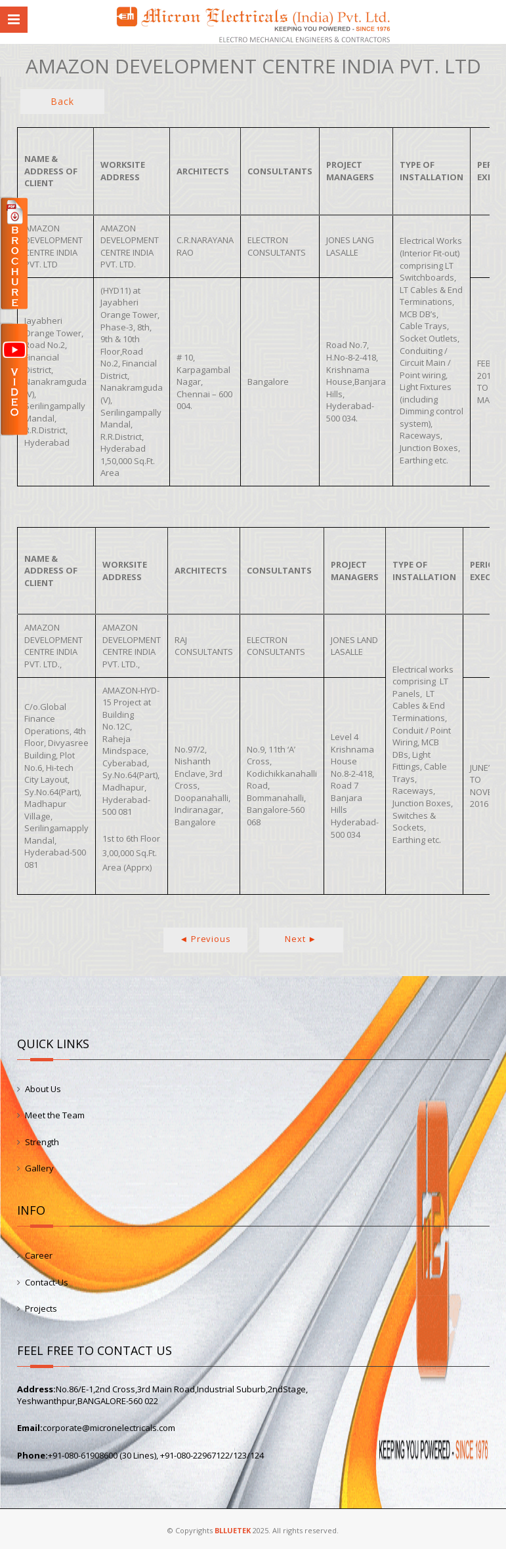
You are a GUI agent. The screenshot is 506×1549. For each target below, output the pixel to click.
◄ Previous (205, 939)
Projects (41, 1308)
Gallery (39, 1168)
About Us (43, 1089)
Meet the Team (55, 1115)
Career (39, 1255)
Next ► (301, 939)
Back (62, 101)
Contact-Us (46, 1282)
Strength (42, 1142)
